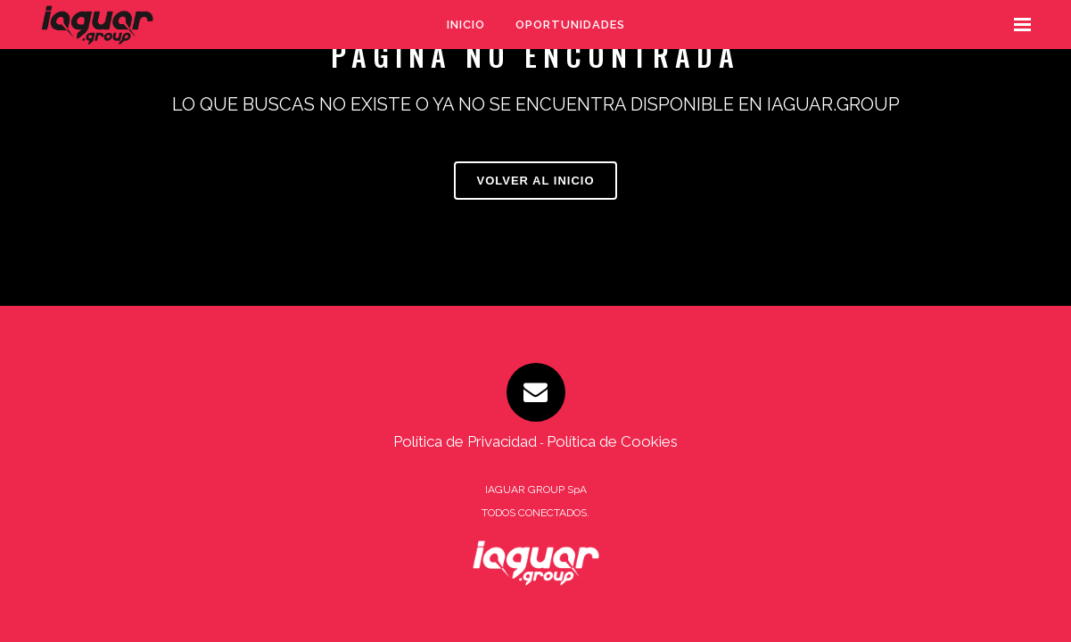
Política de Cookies (612, 441)
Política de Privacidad (465, 441)
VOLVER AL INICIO (535, 180)
